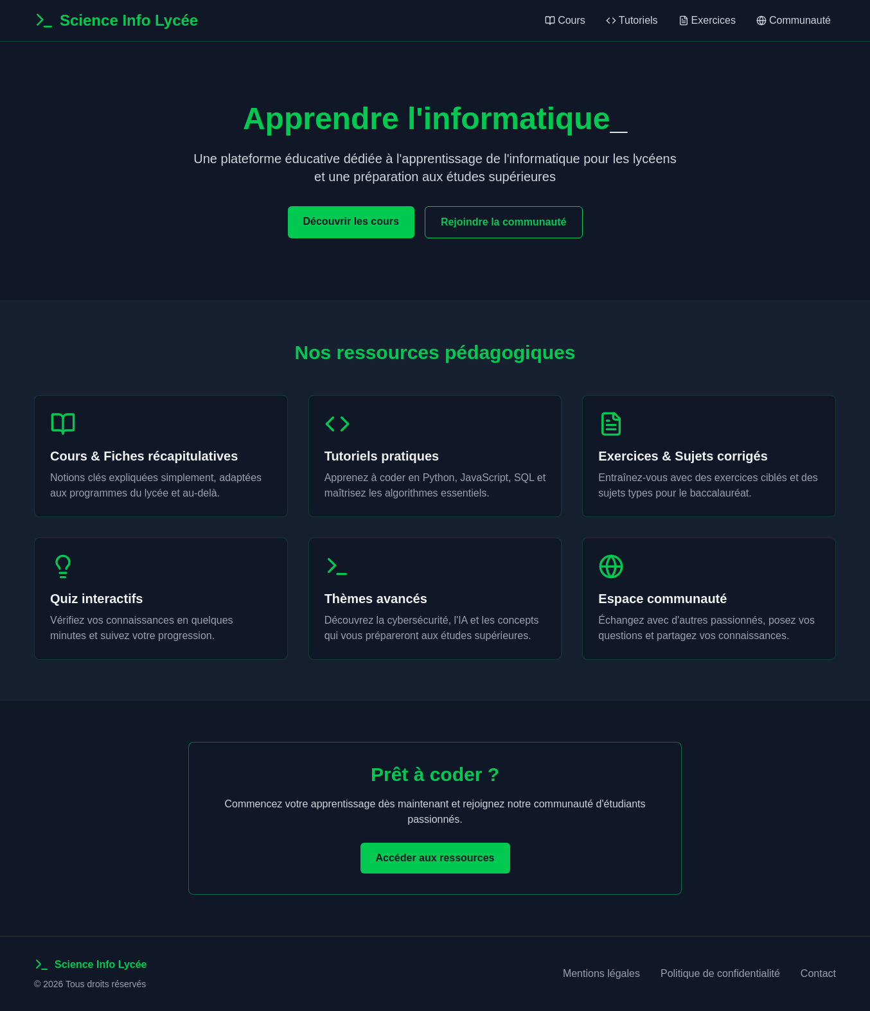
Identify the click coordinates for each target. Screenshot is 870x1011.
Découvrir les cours (351, 221)
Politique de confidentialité (720, 973)
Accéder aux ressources (435, 857)
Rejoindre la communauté (504, 221)
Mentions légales (601, 973)
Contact (818, 973)
